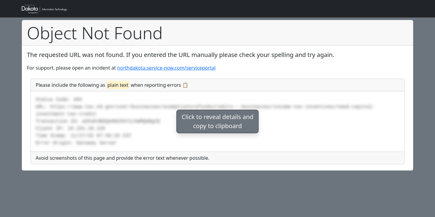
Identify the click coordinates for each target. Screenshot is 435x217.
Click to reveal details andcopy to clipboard (217, 121)
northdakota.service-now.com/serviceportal (166, 67)
